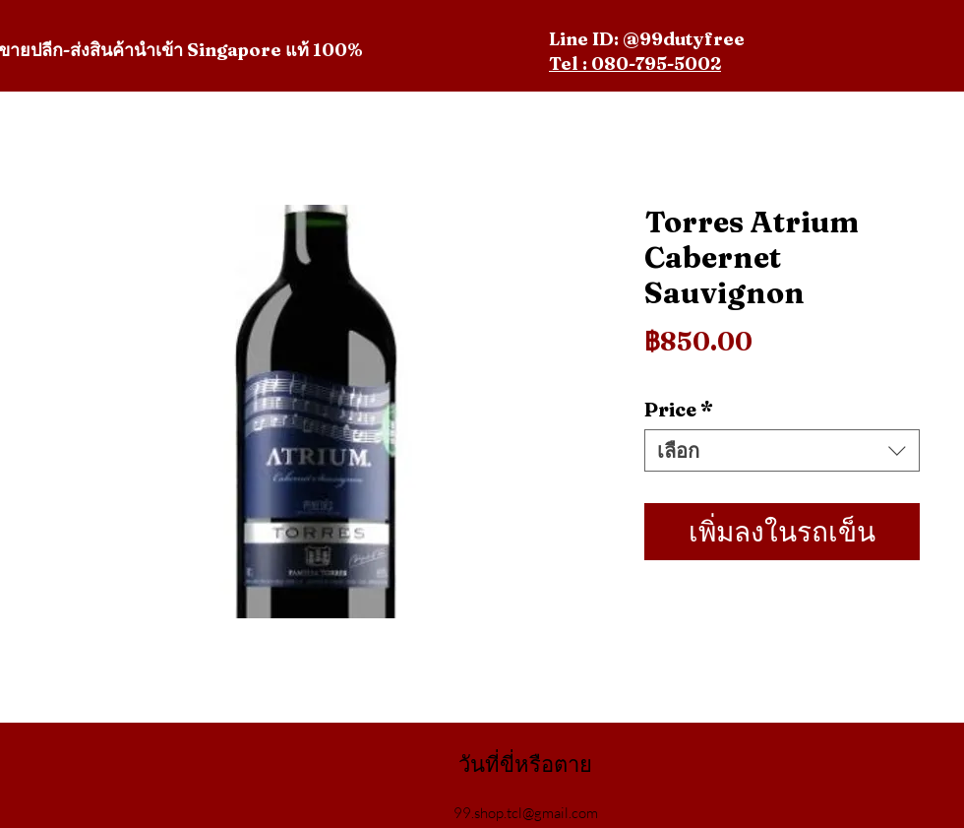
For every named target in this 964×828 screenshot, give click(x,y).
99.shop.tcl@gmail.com (525, 812)
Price (678, 409)
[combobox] (782, 450)
